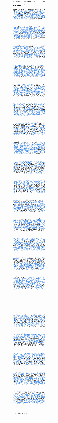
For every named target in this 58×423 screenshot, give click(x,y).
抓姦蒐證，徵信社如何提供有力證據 (33, 280)
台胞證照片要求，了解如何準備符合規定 (35, 28)
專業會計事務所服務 (16, 362)
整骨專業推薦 (15, 69)
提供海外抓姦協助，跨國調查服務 (19, 44)
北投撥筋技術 (37, 33)
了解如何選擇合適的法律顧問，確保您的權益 (33, 71)
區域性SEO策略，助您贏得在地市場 (33, 240)
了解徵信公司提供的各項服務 (25, 220)
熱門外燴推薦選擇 (40, 372)
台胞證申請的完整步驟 (34, 242)
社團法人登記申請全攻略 (39, 122)
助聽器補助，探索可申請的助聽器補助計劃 (36, 220)
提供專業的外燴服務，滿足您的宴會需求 (34, 15)
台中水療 (34, 210)
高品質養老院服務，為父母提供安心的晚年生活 (33, 51)
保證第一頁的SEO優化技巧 (17, 90)
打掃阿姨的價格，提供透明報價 (21, 263)
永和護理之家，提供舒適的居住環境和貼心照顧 (28, 144)
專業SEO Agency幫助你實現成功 (27, 56)
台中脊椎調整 (42, 71)
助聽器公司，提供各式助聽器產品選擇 (25, 198)
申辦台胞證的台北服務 (26, 223)
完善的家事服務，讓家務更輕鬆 (39, 128)
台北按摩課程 (28, 318)
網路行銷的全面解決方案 (32, 97)
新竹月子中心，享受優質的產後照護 (24, 237)
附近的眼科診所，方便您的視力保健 (24, 246)
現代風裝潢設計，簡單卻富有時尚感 (25, 282)
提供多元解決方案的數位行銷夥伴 (22, 280)
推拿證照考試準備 (33, 14)
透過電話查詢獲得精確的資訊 (18, 83)
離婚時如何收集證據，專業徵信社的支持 (29, 36)
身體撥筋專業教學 (26, 365)
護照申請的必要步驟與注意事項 (18, 20)
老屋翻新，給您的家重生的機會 (30, 134)
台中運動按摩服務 (35, 50)
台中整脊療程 (19, 377)
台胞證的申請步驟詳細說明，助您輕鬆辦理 (28, 75)
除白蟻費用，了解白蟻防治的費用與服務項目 (32, 206)
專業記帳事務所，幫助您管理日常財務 (32, 170)
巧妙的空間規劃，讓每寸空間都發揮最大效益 (38, 355)
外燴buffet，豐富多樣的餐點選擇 (21, 31)
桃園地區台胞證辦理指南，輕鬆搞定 (19, 111)
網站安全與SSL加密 (26, 357)
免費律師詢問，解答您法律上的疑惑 (30, 58)
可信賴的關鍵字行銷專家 (34, 385)
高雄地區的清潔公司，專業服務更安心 (20, 71)
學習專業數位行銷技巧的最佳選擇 (23, 64)
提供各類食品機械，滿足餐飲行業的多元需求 (30, 243)
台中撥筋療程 (42, 125)
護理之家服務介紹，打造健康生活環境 (37, 182)
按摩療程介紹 (20, 114)
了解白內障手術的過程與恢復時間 (34, 125)
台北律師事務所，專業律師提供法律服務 (30, 221)
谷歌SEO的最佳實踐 (16, 135)
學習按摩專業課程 (30, 264)
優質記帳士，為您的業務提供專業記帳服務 (21, 18)
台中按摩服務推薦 (40, 324)
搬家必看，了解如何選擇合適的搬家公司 (20, 265)
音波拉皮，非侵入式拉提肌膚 (34, 86)
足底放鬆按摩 (36, 123)
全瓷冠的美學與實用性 (34, 45)
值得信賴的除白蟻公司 (19, 243)
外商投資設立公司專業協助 (31, 33)
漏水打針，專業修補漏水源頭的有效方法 (27, 366)
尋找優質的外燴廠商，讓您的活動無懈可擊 (32, 96)
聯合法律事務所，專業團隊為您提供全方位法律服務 (37, 277)
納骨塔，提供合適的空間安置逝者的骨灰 (21, 97)
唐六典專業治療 (24, 262)
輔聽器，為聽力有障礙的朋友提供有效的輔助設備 (28, 404)
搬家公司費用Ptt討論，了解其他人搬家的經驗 (29, 84)
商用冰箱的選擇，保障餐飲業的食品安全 (30, 284)
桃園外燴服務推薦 (39, 58)
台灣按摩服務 (16, 163)
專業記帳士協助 (35, 34)
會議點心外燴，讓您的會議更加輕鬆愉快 (23, 109)
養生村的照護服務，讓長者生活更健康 (25, 163)
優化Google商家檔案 (36, 65)
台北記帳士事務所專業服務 (27, 16)
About (44, 1)
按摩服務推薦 (42, 208)
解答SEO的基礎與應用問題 (40, 77)
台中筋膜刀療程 (20, 66)
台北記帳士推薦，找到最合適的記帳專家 (37, 91)
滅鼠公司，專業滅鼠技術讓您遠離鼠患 (33, 190)
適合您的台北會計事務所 (30, 128)
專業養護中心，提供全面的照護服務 (25, 341)
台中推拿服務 (43, 19)
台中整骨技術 (25, 240)
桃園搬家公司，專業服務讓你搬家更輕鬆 (19, 134)
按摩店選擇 (36, 104)
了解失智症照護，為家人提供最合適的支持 (35, 78)
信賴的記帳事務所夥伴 (19, 287)
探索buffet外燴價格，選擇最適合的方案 (37, 279)
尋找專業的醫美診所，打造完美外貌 (27, 251)
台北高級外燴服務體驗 (41, 50)
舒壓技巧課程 (43, 148)
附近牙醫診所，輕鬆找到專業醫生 (34, 208)
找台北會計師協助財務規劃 (29, 256)
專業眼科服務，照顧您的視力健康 (20, 47)
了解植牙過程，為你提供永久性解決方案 (30, 63)
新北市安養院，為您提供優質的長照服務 (29, 373)
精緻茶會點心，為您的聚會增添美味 (31, 263)
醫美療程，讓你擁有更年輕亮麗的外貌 (36, 362)
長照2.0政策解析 (35, 203)
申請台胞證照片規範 (41, 203)
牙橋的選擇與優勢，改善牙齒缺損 (39, 317)
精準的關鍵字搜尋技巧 (32, 64)
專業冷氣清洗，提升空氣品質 (25, 89)
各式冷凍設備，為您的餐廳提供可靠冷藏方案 (26, 192)
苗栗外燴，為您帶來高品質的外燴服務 (23, 258)
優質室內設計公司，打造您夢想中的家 (28, 105)
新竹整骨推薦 (17, 102)
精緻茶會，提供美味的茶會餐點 (20, 130)
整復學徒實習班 (38, 36)
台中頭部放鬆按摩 (19, 32)
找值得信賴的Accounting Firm (34, 53)
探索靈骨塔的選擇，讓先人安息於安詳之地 (26, 143)
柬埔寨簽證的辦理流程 (27, 87)
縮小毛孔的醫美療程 (39, 114)
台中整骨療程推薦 (42, 365)
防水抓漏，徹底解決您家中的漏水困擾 (23, 35)
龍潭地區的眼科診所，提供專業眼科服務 (24, 91)
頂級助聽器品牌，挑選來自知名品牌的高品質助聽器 (34, 13)
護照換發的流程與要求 (29, 32)
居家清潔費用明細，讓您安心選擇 (19, 206)
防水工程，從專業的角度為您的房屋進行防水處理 (31, 70)
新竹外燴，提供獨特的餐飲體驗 (37, 112)
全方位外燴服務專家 (30, 85)
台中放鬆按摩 (42, 237)
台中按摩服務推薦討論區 (22, 146)
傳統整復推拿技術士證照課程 (39, 75)
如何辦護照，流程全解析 (29, 184)
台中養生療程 (28, 132)
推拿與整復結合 (26, 86)
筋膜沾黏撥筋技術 (35, 169)
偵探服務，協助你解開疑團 (40, 134)
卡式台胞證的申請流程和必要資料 (24, 362)
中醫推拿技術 (27, 130)
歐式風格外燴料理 (23, 181)
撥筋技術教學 (34, 207)
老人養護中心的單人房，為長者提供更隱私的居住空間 (29, 202)
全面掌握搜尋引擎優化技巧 (17, 73)
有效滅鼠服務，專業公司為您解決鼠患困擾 (19, 51)
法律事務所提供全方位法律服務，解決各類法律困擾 (31, 20)
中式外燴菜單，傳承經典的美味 (23, 55)
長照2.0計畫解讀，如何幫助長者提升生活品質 (27, 359)
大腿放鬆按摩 (21, 365)
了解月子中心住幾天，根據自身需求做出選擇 (37, 223)
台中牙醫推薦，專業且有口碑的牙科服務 (20, 151)
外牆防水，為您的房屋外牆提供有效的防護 (36, 35)
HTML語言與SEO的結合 (38, 88)
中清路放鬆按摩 (21, 87)
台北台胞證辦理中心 (18, 84)
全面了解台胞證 (28, 45)
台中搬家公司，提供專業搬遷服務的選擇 (36, 400)
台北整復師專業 (21, 284)
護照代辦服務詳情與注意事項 (27, 68)
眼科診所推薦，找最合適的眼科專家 (36, 10)
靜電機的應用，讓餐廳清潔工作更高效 (23, 208)
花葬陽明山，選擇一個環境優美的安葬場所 (36, 248)
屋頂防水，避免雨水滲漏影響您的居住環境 (33, 381)
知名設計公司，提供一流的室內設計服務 (38, 68)
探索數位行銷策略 (18, 337)
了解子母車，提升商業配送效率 (24, 248)
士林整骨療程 (24, 32)
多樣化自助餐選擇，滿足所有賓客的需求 (27, 250)
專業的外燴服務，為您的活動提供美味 (27, 203)
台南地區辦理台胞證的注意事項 (32, 31)
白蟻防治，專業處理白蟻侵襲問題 (30, 102)
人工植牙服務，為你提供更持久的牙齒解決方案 (25, 335)
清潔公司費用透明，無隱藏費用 (27, 353)
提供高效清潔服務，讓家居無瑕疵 (18, 240)
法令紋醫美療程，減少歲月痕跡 (30, 111)
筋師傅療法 (28, 145)
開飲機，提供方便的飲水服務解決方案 (26, 382)
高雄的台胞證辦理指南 (25, 346)
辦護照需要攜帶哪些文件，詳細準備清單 (22, 227)
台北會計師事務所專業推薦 (28, 316)
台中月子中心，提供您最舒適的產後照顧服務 (23, 10)
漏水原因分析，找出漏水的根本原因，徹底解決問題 (26, 317)
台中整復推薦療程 (41, 397)
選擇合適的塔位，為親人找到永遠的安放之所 (31, 44)
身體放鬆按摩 (25, 347)
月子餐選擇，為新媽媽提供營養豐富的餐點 (24, 161)
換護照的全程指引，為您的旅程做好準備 (33, 103)
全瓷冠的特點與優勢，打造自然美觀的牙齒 (24, 182)
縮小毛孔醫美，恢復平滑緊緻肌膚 (23, 379)
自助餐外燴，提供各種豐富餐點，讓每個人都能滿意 (23, 242)
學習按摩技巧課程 (36, 54)
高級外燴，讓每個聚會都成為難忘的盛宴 (22, 180)
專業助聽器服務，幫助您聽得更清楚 (39, 378)
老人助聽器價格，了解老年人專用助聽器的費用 (23, 30)
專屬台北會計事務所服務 (32, 29)
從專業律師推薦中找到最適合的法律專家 (25, 48)
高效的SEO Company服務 (35, 198)
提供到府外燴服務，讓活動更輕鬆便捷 (20, 355)
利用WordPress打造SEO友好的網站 (33, 266)
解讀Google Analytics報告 (30, 270)
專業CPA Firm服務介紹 (39, 97)
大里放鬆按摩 (21, 11)
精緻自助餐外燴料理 (20, 165)
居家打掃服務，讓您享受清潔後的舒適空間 (22, 173)
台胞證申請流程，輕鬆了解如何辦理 (29, 239)
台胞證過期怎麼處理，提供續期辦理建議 (37, 132)
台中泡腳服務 (38, 265)
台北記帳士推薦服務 (25, 78)
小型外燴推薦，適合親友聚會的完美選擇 (33, 49)
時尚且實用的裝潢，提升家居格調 (18, 179)
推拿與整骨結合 (17, 259)
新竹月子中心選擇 (29, 226)
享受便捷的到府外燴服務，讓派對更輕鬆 (32, 39)
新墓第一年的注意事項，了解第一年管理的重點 (31, 11)
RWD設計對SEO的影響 (16, 72)
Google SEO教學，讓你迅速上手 (25, 14)
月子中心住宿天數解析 (22, 12)
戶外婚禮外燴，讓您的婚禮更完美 (23, 338)
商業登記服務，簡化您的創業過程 (18, 70)
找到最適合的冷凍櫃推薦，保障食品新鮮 (30, 324)
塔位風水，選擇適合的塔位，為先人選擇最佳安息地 (35, 333)
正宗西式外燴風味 (24, 264)
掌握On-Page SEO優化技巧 (39, 116)
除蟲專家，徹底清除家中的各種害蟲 (34, 148)
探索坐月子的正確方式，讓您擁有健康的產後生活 (27, 116)
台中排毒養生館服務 (17, 19)
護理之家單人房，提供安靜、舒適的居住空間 (27, 123)
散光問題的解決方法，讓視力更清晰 (20, 354)
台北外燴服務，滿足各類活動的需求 (34, 110)
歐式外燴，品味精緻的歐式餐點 (25, 77)
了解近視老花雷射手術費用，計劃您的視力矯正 (36, 147)
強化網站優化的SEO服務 (16, 366)
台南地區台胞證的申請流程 (23, 46)
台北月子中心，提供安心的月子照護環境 (19, 184)
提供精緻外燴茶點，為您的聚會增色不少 (20, 106)
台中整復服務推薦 (33, 149)
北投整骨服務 (25, 179)
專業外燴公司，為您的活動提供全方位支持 (34, 222)
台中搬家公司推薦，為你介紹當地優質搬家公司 (37, 72)
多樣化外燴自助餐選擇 (36, 192)
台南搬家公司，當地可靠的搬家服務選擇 (29, 334)
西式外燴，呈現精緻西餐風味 (38, 250)
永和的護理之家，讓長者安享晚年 (35, 246)
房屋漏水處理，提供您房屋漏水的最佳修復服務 (33, 92)
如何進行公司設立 (27, 400)
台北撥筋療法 (30, 210)
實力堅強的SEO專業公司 (25, 148)
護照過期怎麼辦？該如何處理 (35, 30)
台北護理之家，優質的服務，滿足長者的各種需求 (37, 130)
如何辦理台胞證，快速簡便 (19, 17)
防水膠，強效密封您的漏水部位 (30, 187)
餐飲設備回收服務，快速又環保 (31, 265)
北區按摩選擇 (19, 189)
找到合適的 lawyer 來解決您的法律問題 (25, 135)
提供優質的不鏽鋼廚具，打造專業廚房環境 (21, 28)
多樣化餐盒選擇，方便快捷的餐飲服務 (23, 69)
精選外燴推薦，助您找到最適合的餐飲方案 (36, 173)
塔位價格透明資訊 (33, 77)
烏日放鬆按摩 (31, 27)
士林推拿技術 (40, 104)
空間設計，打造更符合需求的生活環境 (27, 205)
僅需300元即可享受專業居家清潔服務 (32, 397)
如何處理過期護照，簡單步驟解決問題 (20, 170)
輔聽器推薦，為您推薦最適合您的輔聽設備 (36, 172)
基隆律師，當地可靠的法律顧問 (28, 238)
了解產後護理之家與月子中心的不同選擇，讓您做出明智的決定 (30, 325)
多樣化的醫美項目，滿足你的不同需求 (25, 340)
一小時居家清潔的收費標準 (30, 181)
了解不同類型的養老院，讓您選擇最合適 (19, 318)
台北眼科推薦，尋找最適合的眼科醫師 (23, 27)
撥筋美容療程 (18, 220)
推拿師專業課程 (28, 279)
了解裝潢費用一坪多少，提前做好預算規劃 (23, 385)
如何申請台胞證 (21, 102)
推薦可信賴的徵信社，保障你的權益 (23, 113)
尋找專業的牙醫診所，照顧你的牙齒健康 (29, 115)
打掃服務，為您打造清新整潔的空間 (20, 213)
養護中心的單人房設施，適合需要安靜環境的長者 (29, 73)
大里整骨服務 (39, 221)
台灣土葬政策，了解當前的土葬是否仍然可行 (25, 112)
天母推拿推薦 (43, 69)
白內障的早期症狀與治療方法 (28, 54)
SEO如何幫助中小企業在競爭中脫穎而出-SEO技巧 (25, 1)
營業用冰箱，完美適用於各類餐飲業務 (35, 180)
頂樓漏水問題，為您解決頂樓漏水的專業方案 (26, 183)
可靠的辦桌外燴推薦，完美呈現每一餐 (22, 188)
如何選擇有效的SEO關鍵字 (40, 225)
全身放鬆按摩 (39, 284)
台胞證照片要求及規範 (41, 170)
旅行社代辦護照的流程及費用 (18, 320)
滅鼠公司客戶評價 (25, 352)
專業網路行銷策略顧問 (20, 221)
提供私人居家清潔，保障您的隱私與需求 (30, 17)
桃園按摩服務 (18, 314)
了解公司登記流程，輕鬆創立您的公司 (27, 337)
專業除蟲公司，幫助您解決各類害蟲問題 (33, 74)
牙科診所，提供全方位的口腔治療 (31, 146)
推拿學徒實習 (30, 169)
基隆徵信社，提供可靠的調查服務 (21, 92)
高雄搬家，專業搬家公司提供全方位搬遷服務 (25, 50)
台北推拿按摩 (31, 379)
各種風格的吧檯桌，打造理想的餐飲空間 (26, 396)
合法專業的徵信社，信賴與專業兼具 (22, 166)
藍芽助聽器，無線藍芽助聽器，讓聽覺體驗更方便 (36, 55)
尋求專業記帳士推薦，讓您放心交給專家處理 (25, 313)
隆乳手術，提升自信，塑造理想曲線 (34, 69)
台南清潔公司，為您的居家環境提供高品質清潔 (37, 89)
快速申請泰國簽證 (25, 185)
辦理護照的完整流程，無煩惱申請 (21, 94)
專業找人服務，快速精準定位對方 (19, 58)
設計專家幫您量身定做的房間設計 (35, 201)
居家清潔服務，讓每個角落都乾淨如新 (21, 74)
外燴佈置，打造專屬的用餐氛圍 (25, 72)
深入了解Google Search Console (36, 282)
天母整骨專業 (18, 15)
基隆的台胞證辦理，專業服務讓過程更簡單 (28, 122)
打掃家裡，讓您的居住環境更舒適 (31, 283)
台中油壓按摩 (22, 54)
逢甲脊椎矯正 (26, 383)
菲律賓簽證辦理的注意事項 (39, 278)
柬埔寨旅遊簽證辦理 (16, 289)
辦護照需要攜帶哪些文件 (28, 356)
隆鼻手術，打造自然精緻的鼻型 (25, 269)
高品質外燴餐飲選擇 (19, 244)
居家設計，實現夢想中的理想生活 (31, 47)
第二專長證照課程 (37, 108)
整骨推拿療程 (19, 207)
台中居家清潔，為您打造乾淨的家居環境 (22, 315)
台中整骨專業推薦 (32, 390)
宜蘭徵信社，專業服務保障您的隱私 (35, 212)
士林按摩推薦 (31, 65)
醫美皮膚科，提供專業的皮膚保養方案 (35, 346)
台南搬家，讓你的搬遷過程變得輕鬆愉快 (22, 29)
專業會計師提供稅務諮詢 (16, 168)
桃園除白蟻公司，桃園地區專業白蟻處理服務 (28, 336)
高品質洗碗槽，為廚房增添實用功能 (22, 65)
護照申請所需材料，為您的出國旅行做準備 (20, 49)
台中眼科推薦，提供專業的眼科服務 (28, 174)
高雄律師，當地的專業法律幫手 (31, 213)
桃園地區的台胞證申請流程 (30, 126)
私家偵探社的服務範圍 (22, 332)
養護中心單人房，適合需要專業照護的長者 (26, 34)
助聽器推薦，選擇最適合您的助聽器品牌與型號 (35, 107)
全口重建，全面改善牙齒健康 (26, 189)
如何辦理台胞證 (17, 200)
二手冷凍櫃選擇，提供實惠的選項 (26, 37)
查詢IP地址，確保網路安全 (26, 377)
